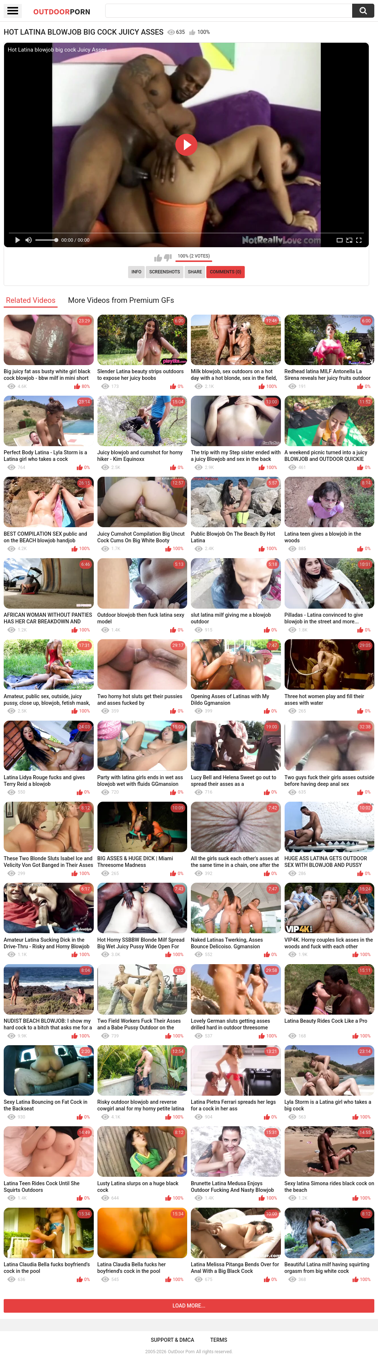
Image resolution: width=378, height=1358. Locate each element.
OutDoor (61, 11)
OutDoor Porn (181, 1351)
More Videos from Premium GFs (121, 300)
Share (195, 271)
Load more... (189, 1306)
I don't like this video (168, 258)
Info (136, 271)
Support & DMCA (172, 1340)
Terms (218, 1340)
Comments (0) (225, 271)
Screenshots (165, 271)
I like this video (158, 258)
